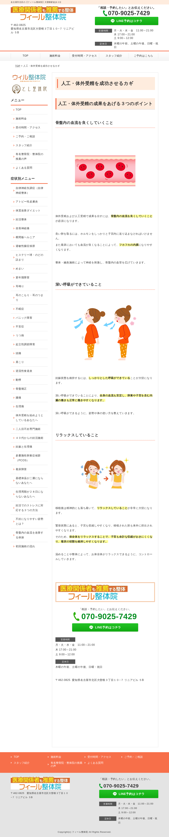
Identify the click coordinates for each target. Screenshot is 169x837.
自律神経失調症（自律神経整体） (29, 190)
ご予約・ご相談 (25, 136)
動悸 (18, 379)
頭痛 (18, 353)
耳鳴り (20, 286)
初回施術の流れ (25, 546)
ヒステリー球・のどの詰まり (29, 257)
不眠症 (20, 308)
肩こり (20, 362)
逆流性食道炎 (24, 370)
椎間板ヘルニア (25, 237)
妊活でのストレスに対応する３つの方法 (29, 508)
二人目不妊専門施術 (28, 429)
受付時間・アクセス (84, 55)
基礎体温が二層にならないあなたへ (29, 480)
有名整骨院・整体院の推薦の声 (29, 156)
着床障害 (21, 469)
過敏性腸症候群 (25, 246)
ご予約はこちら (143, 55)
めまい (20, 268)
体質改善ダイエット (28, 210)
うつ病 (20, 335)
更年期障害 (23, 277)
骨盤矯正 (21, 388)
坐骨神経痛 (23, 228)
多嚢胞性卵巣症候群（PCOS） (28, 458)
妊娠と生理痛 (24, 446)
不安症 (20, 326)
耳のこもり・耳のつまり (29, 297)
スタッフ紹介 (114, 55)
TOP (25, 55)
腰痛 (18, 397)
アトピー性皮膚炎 (27, 201)
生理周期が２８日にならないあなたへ (29, 494)
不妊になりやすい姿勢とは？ (29, 521)
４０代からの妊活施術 (29, 437)
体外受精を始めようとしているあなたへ (29, 417)
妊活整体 (21, 219)
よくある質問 (24, 167)
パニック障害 (24, 317)
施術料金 (55, 55)
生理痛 (20, 406)
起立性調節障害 (25, 344)
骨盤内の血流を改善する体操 (29, 535)
